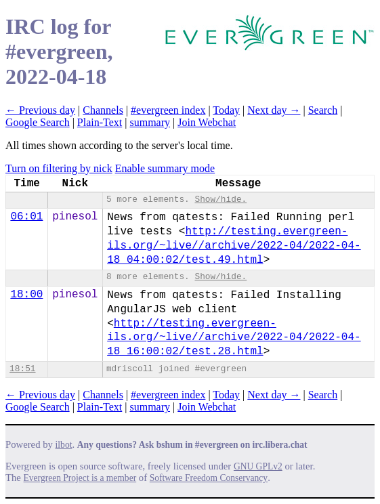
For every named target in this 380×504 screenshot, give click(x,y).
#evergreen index (168, 110)
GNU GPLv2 (258, 466)
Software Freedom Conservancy (209, 478)
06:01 (26, 217)
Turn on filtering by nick (58, 168)
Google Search (37, 122)
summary (149, 122)
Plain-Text (99, 122)
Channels (103, 110)
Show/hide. (220, 199)
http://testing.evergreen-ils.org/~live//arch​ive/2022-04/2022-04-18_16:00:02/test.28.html (233, 338)
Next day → (273, 110)
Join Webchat (206, 122)
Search (323, 110)
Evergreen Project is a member (80, 478)
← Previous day (40, 110)
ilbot (64, 445)
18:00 (26, 295)
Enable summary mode (165, 168)
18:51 (22, 369)
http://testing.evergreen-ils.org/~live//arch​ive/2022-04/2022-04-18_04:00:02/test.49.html (233, 246)
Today (226, 110)
